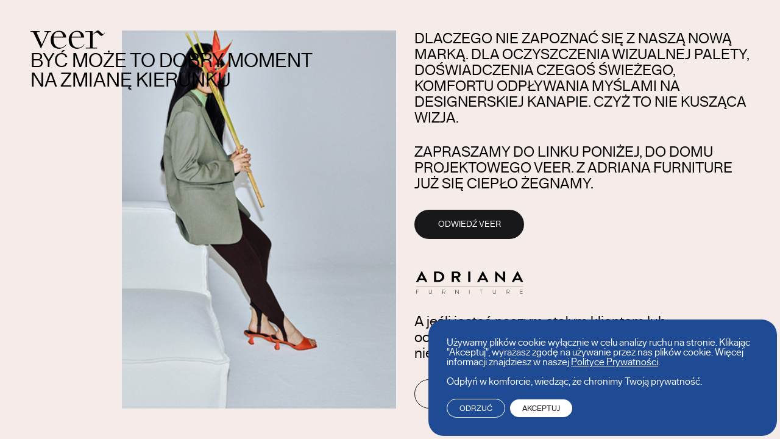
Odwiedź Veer (469, 224)
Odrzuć (475, 408)
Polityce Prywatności (614, 362)
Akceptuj (541, 408)
